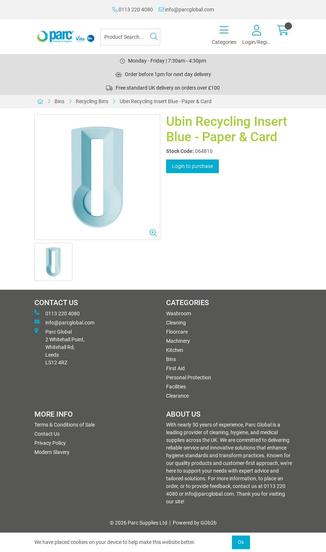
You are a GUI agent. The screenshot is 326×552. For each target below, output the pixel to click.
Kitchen (174, 350)
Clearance (177, 396)
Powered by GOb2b (195, 523)
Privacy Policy (50, 443)
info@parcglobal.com (186, 9)
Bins (59, 101)
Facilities (176, 387)
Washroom (178, 313)
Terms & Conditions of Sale (64, 425)
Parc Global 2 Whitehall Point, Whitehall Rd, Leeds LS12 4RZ (59, 346)
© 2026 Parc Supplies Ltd (138, 523)
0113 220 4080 (132, 9)
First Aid (175, 368)
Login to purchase (192, 166)
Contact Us (47, 434)
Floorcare (177, 332)
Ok (241, 542)
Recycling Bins (92, 101)
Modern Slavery (52, 452)
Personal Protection (188, 377)
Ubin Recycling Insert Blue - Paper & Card (165, 101)
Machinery (178, 341)
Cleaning (176, 323)
